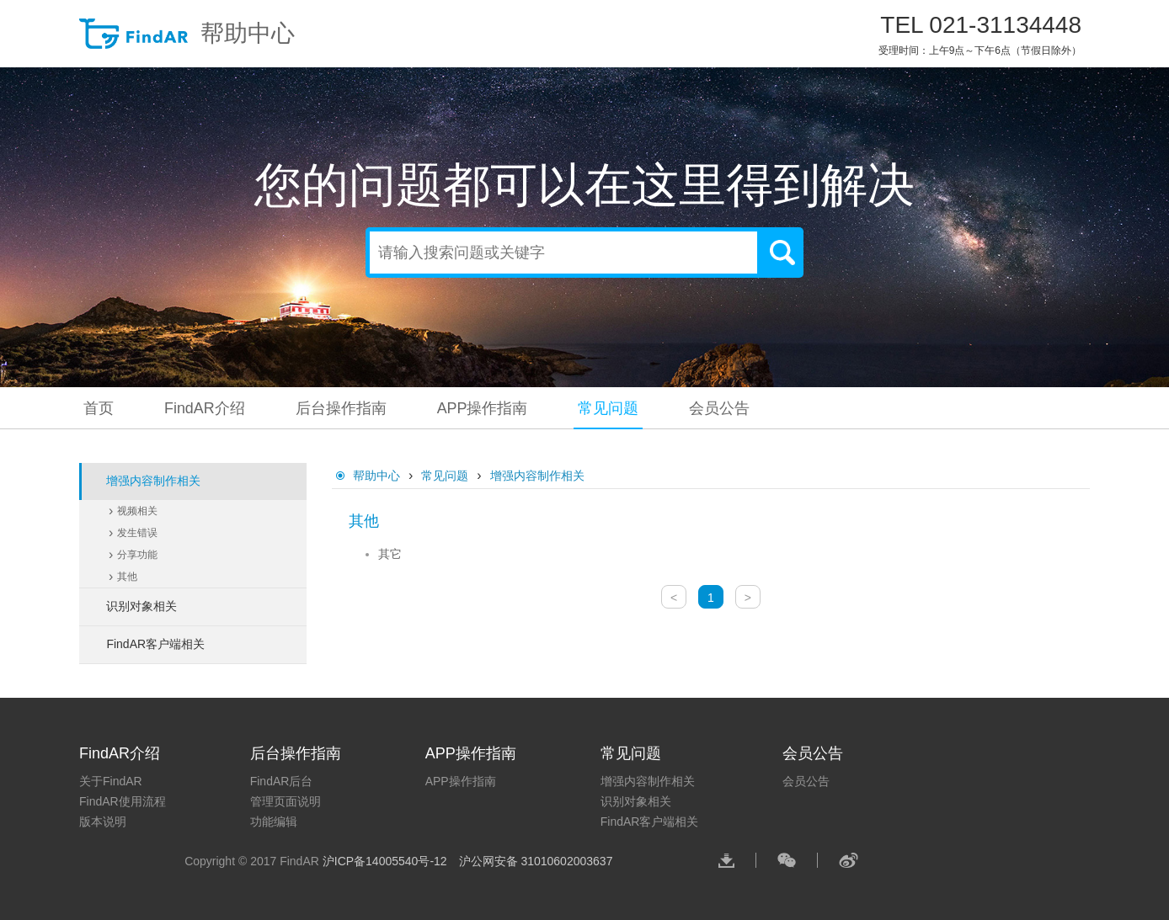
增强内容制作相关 (537, 475)
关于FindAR (110, 781)
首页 (98, 408)
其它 (390, 554)
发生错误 (137, 533)
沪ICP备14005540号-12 (387, 861)
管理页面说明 (285, 801)
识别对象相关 (636, 801)
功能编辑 (273, 821)
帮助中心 (187, 34)
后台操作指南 (341, 408)
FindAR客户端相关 (650, 821)
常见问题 (609, 408)
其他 (127, 576)
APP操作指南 (482, 408)
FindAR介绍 (204, 408)
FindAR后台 (281, 781)
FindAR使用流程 (122, 801)
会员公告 (720, 408)
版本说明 (102, 821)
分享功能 (137, 555)
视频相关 (137, 511)
